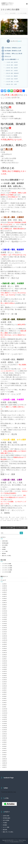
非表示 (19, 41)
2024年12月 (4, 611)
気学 (15, 520)
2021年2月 (4, 704)
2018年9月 (4, 765)
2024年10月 (4, 615)
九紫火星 (7, 518)
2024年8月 (4, 619)
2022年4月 (4, 677)
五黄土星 (16, 518)
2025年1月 (4, 608)
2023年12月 (4, 636)
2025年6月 (4, 598)
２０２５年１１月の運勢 (7, 567)
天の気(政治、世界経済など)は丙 (13, 47)
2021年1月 (4, 706)
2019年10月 (4, 738)
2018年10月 (4, 763)
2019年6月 (4, 746)
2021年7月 (4, 694)
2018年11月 (4, 760)
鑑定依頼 (4, 553)
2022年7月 (4, 671)
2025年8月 (4, 594)
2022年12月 (4, 661)
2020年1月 (4, 731)
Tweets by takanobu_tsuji (8, 792)
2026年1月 (4, 583)
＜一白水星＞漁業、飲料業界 (11, 62)
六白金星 (4, 520)
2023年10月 (4, 640)
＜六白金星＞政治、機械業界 (11, 76)
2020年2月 (4, 729)
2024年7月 (4, 621)
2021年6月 (4, 696)
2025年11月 (4, 588)
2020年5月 (4, 723)
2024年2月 (4, 631)
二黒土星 (11, 518)
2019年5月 (4, 748)
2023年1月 (4, 658)
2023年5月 (4, 650)
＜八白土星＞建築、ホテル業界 (12, 81)
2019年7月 (4, 744)
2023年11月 (4, 638)
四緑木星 (9, 520)
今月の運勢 (21, 518)
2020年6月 (4, 721)
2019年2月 (4, 754)
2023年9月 (4, 642)
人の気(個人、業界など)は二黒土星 (13, 53)
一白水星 (13, 517)
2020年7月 (4, 719)
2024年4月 (4, 627)
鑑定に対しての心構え (6, 555)
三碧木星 (22, 517)
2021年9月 (4, 690)
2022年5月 (4, 675)
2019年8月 (4, 742)
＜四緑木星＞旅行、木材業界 (11, 70)
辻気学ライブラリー (7, 3)
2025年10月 (4, 590)
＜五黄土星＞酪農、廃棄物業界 (12, 73)
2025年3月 (4, 604)
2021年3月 (4, 702)
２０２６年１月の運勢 (6, 563)
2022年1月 (4, 683)
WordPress (21, 841)
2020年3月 (4, 727)
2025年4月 (4, 602)
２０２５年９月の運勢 (6, 572)
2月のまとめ (8, 56)
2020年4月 (4, 725)
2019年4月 (4, 750)
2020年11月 (4, 711)
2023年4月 (4, 652)
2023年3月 (4, 654)
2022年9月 (4, 667)
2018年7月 (4, 767)
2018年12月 (4, 758)
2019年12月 (4, 733)
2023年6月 (4, 648)
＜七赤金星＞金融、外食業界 (11, 78)
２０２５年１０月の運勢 (7, 569)
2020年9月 (4, 715)
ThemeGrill (7, 841)
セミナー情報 (4, 551)
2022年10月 (4, 665)
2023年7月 (4, 646)
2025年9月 (4, 592)
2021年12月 (4, 686)
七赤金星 (17, 517)
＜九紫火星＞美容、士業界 (11, 84)
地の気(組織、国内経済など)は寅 (13, 50)
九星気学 (2, 518)
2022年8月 (4, 669)
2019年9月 (4, 740)
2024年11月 (4, 613)
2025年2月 (4, 606)
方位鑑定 (4, 547)
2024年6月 (4, 623)
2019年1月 (4, 756)
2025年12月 (4, 586)
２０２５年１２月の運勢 (7, 565)
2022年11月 (4, 663)
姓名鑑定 (4, 549)
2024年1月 (4, 633)
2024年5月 (4, 625)
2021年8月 (4, 692)
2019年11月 (4, 736)
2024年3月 (4, 629)
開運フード (19, 520)
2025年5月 (4, 600)
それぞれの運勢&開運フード (12, 59)
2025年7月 (4, 596)
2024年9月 (4, 617)
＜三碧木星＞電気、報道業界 (11, 67)
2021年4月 (4, 700)
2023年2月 (4, 656)
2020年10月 (4, 713)
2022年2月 (4, 681)
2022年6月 (4, 673)
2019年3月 (4, 752)
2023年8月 (4, 644)
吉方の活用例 (12, 13)
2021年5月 (4, 698)
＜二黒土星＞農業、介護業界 (11, 65)
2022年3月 (4, 679)
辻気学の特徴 (4, 541)
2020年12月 (4, 708)
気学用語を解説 (5, 543)
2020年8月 (4, 717)
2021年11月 (4, 688)
